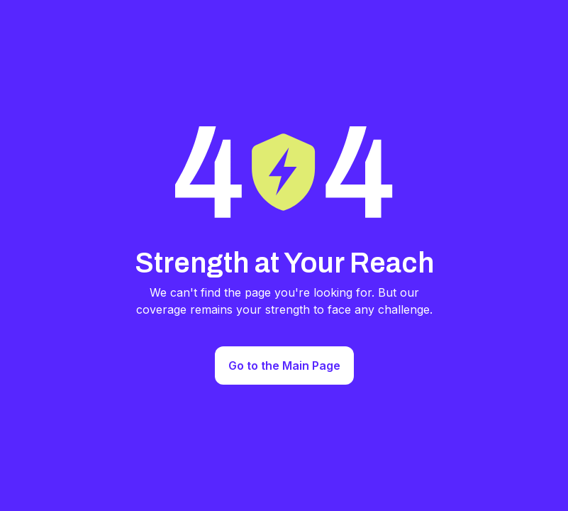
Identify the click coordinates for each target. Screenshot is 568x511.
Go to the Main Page (284, 365)
